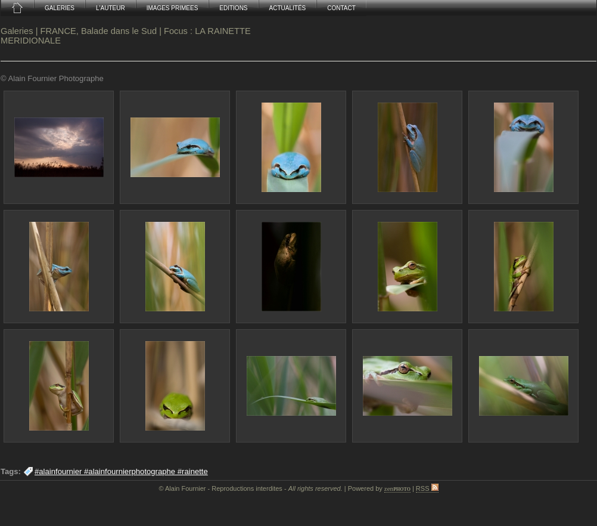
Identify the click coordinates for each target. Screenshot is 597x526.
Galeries (17, 31)
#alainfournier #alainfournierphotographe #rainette (121, 471)
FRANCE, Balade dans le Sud (99, 31)
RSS (427, 488)
